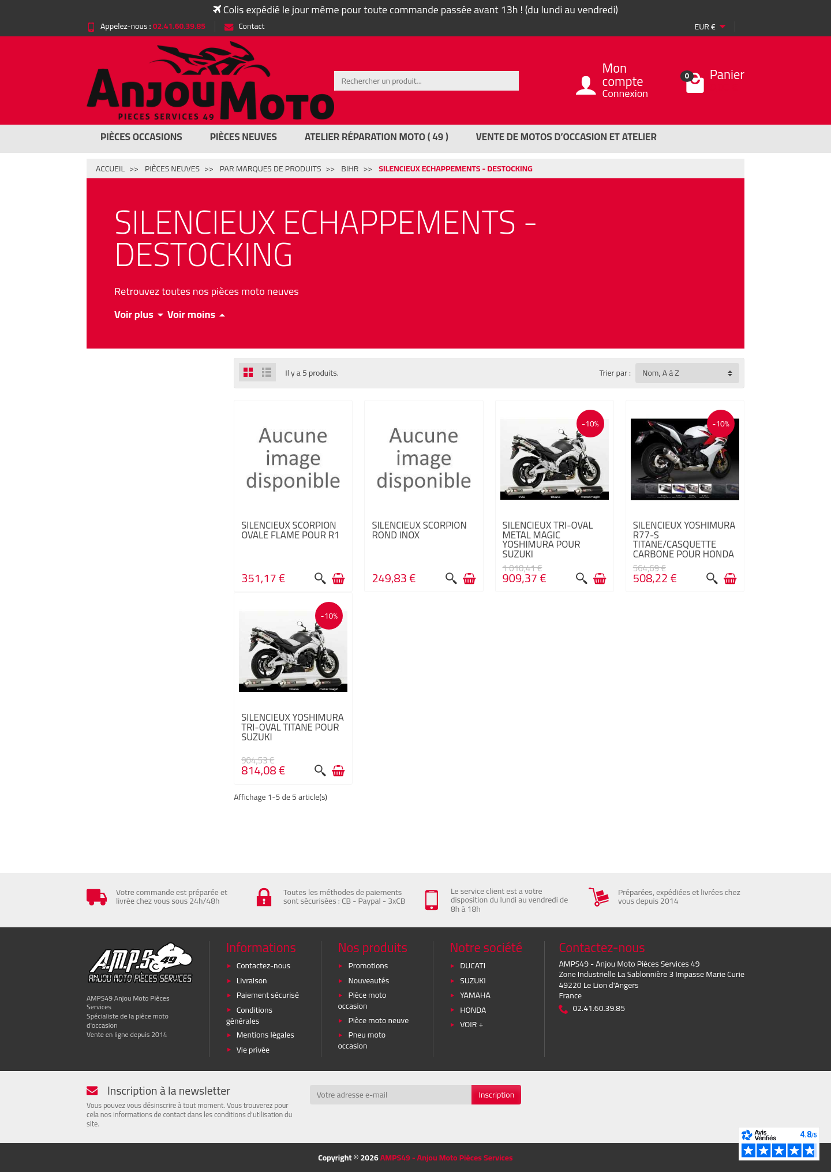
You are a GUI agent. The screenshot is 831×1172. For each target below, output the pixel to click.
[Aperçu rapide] (320, 578)
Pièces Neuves (243, 137)
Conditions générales (249, 1015)
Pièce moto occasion (362, 1000)
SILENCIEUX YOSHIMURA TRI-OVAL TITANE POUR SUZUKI (292, 727)
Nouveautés (368, 980)
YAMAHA (475, 994)
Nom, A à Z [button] (660, 372)
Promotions (368, 965)
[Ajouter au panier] (338, 578)
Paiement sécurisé (268, 994)
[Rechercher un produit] (426, 81)
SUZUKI (473, 980)
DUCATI (472, 965)
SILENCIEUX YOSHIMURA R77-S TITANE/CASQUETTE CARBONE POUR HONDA (684, 539)
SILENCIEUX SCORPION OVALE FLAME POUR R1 (290, 530)
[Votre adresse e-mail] (391, 1094)
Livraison (252, 980)
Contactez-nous (263, 965)
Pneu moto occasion (361, 1040)
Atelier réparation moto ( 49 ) (376, 137)
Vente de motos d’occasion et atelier (566, 137)
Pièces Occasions (141, 137)
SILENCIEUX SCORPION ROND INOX (419, 530)
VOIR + (471, 1024)
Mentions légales (265, 1034)
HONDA (473, 1009)
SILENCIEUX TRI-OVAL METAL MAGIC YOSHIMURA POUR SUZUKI (548, 539)
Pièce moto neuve (378, 1020)
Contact (244, 25)
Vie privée (253, 1049)
